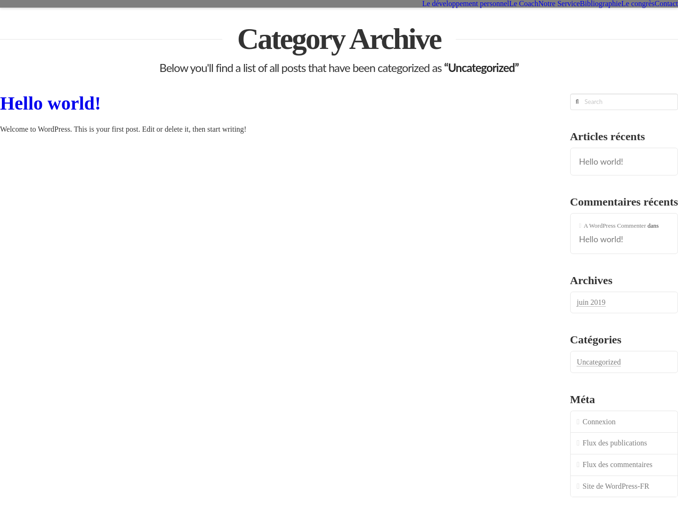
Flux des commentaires (617, 464)
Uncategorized (599, 362)
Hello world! (50, 103)
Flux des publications (614, 443)
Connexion (598, 422)
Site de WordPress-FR (615, 486)
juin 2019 (591, 302)
